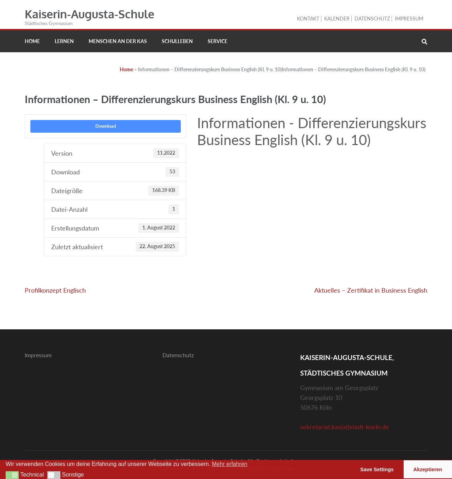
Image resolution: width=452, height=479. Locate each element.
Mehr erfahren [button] (230, 464)
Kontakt (308, 19)
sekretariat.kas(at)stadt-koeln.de (344, 427)
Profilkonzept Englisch (55, 290)
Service (217, 41)
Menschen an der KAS (118, 41)
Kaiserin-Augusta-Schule (89, 14)
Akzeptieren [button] (428, 469)
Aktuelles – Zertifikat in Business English (370, 290)
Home (32, 41)
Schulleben (177, 41)
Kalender (337, 19)
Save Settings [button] (376, 469)
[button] (12, 475)
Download (105, 126)
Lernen (64, 41)
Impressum (409, 19)
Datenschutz (372, 19)
